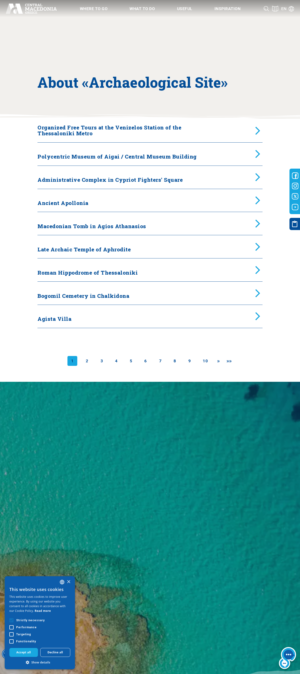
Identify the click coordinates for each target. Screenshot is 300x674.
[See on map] (275, 8)
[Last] (229, 361)
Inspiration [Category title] (228, 8)
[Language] (287, 9)
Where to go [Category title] (94, 8)
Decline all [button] (55, 652)
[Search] (266, 8)
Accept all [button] (23, 652)
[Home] (31, 8)
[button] (39, 662)
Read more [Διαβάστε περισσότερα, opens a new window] (43, 611)
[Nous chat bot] (287, 659)
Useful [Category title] (185, 8)
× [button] (68, 582)
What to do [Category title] (142, 8)
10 (205, 361)
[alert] (40, 622)
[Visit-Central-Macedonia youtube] (295, 207)
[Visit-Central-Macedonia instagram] (295, 186)
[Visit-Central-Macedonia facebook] (295, 175)
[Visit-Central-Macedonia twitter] (295, 196)
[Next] (218, 361)
